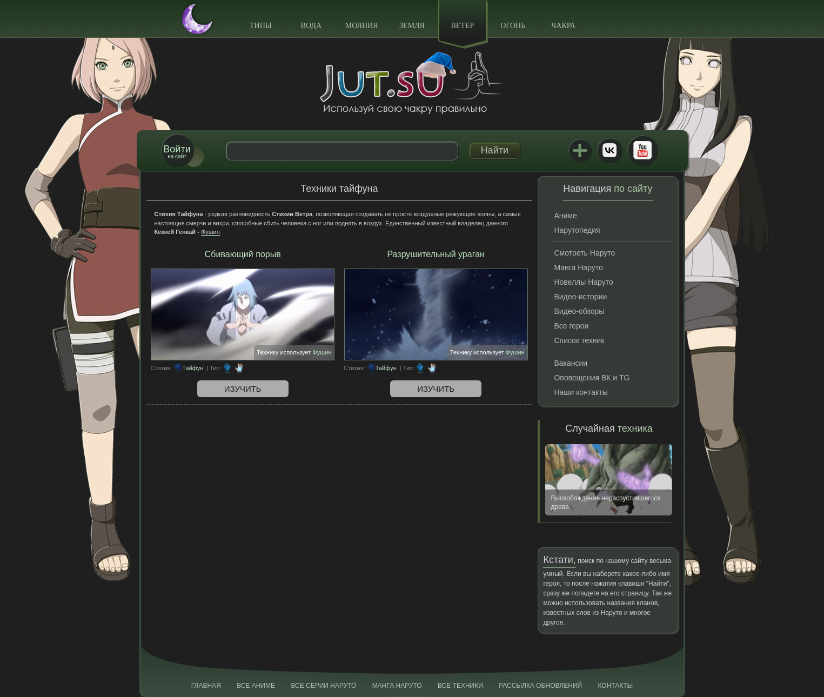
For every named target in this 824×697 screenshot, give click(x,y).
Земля (412, 26)
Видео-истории (580, 296)
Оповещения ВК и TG (591, 377)
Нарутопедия (577, 230)
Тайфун (192, 368)
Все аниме (256, 685)
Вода (311, 26)
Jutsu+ (579, 150)
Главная (206, 685)
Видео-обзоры (579, 311)
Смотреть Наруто (584, 253)
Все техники (460, 685)
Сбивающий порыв (243, 254)
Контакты (615, 685)
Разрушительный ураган (435, 254)
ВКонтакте (609, 150)
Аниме (565, 215)
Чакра (563, 26)
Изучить (243, 388)
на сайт (176, 151)
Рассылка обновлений (540, 685)
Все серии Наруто (323, 685)
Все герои (571, 325)
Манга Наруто (578, 267)
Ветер (462, 26)
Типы (261, 26)
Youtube (642, 150)
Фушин (210, 232)
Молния (361, 26)
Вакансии (570, 363)
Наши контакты (580, 392)
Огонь (512, 26)
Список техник (579, 340)
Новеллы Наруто (583, 282)
